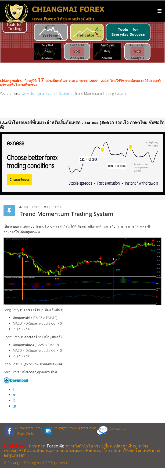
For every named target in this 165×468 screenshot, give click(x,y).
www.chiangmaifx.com (38, 93)
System (64, 93)
